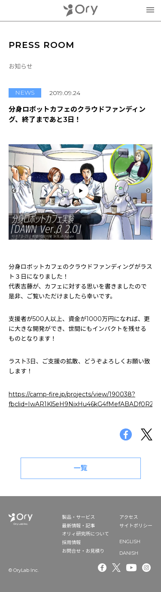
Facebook (102, 567)
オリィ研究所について (85, 534)
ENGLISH (129, 541)
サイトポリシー (135, 526)
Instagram (147, 567)
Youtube (131, 567)
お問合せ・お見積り (83, 551)
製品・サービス (78, 517)
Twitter (116, 567)
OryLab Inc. (81, 10)
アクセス (128, 517)
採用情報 (71, 542)
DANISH (128, 553)
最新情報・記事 (78, 526)
